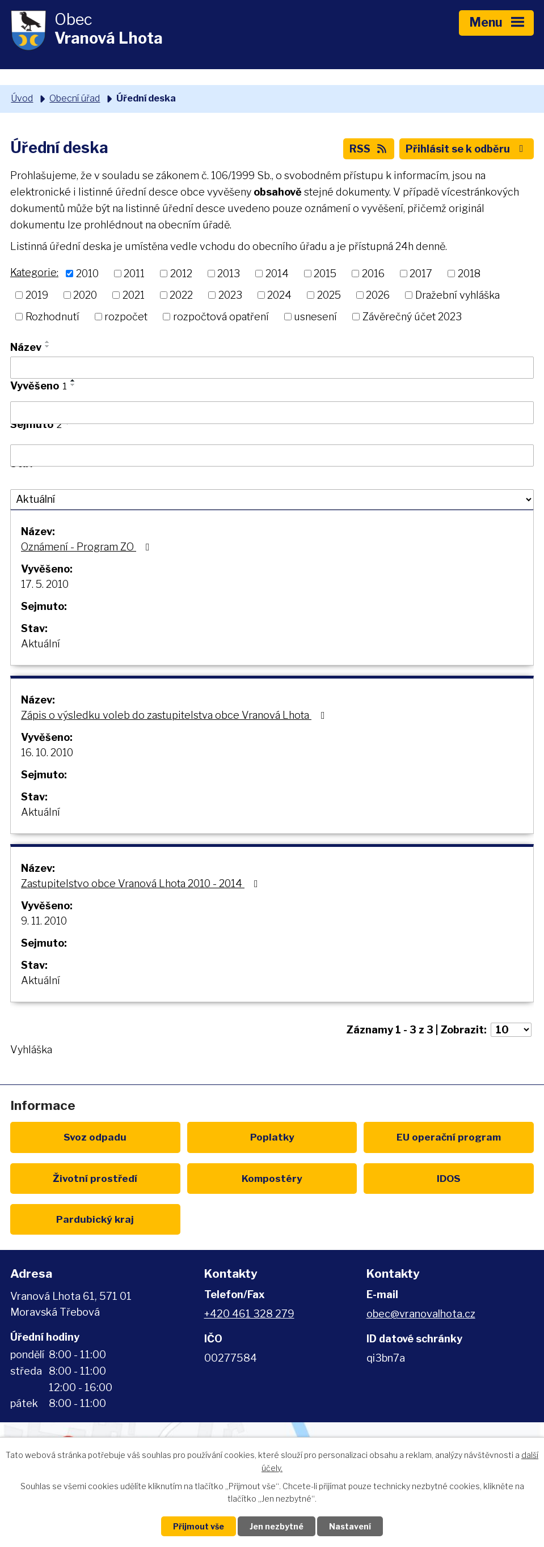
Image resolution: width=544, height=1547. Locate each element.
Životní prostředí (95, 1178)
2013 (228, 273)
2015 (325, 273)
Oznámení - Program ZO (87, 547)
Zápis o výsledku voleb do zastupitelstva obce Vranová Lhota (175, 715)
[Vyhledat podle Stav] (272, 499)
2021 (134, 295)
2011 (134, 273)
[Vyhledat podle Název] (272, 368)
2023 (230, 295)
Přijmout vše (198, 1526)
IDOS (449, 1178)
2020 (85, 295)
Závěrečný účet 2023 (412, 317)
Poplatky (272, 1137)
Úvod (22, 98)
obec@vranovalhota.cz (420, 1314)
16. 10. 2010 (47, 752)
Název (25, 347)
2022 (181, 295)
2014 (277, 273)
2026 (378, 295)
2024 (279, 295)
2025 (329, 295)
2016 (373, 273)
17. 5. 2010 (45, 584)
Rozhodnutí (52, 317)
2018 (469, 273)
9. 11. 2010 (44, 921)
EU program (449, 1137)
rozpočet (125, 317)
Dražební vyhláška (457, 295)
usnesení (315, 317)
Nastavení (350, 1526)
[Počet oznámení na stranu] (511, 1030)
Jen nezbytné (276, 1526)
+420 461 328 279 (249, 1314)
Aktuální (40, 644)
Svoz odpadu (95, 1137)
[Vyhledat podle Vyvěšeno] (272, 412)
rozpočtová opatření (221, 317)
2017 (421, 273)
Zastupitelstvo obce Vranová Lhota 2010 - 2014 (142, 883)
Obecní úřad (74, 98)
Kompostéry (272, 1178)
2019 (37, 295)
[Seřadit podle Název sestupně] (47, 346)
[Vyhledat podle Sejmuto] (272, 455)
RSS (369, 149)
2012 (181, 273)
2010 (87, 273)
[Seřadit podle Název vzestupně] (47, 342)
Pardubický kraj (95, 1219)
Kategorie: (34, 272)
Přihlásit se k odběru (467, 149)
